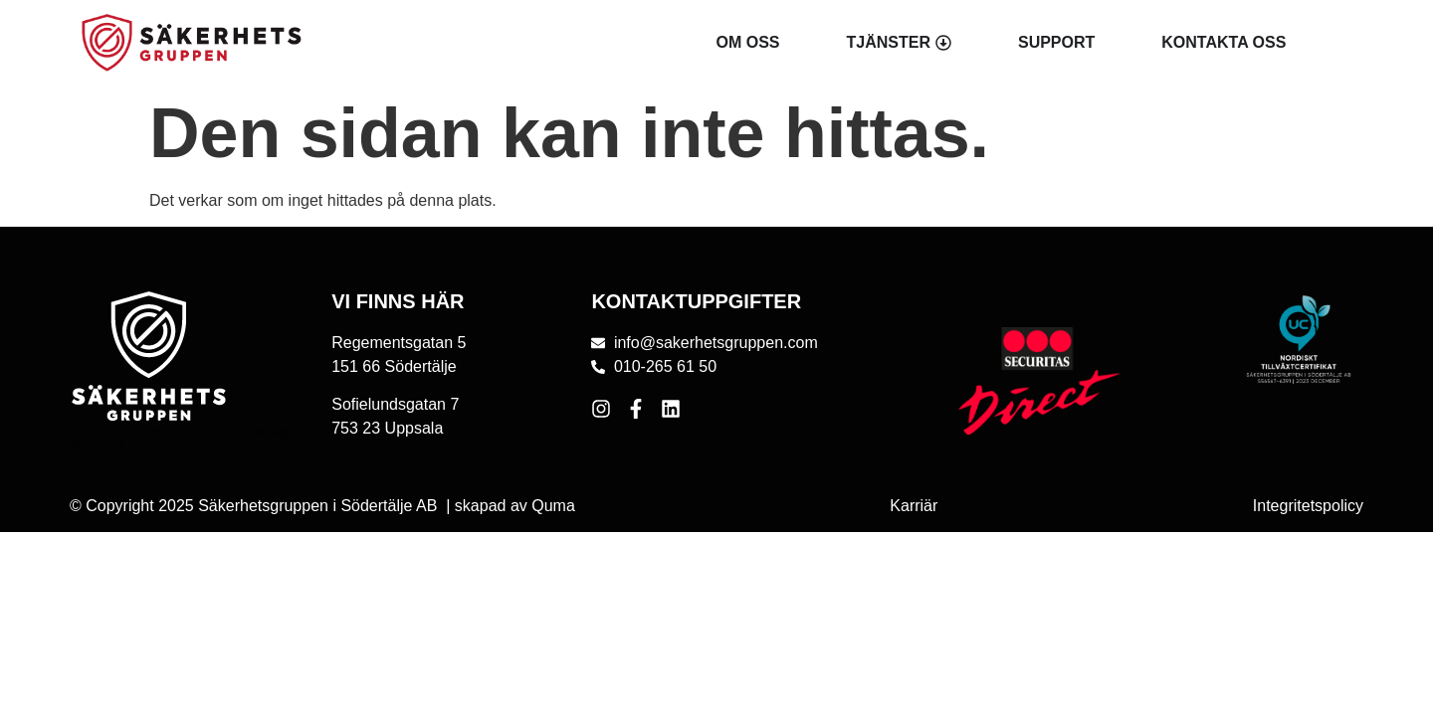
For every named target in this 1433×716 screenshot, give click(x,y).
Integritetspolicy (1308, 505)
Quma (553, 505)
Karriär (913, 505)
